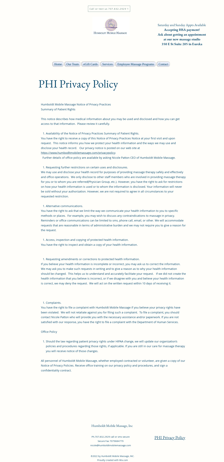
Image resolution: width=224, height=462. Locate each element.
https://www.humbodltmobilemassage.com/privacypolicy (78, 153)
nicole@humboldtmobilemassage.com (110, 445)
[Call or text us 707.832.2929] (109, 9)
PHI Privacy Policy (169, 437)
